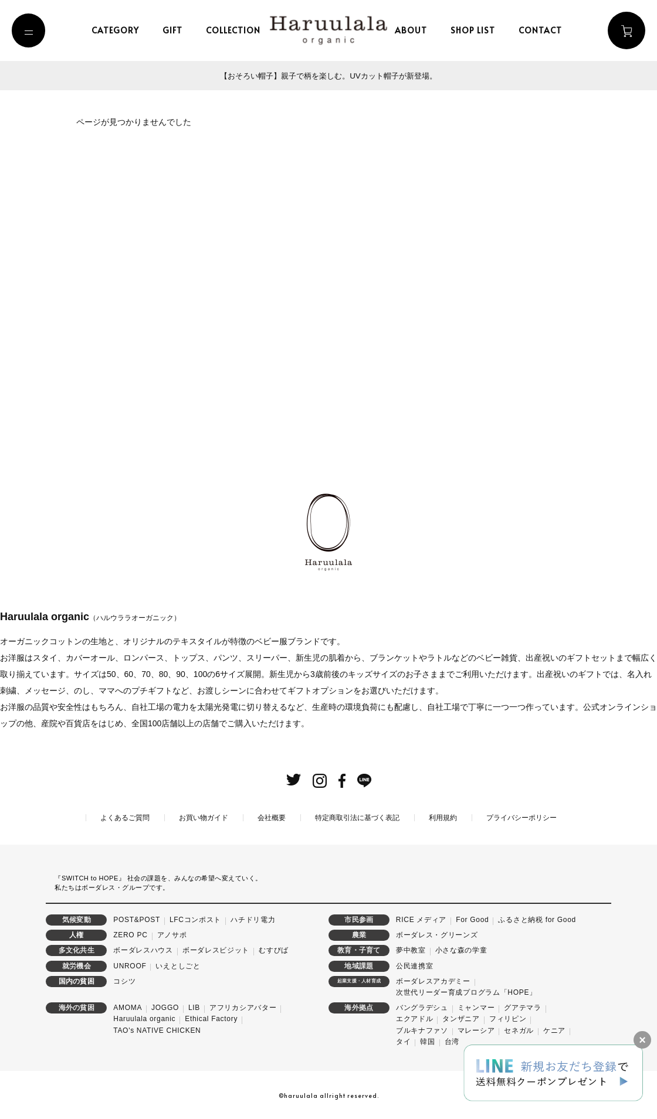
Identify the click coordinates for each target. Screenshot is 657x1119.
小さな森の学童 (461, 949)
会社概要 (272, 816)
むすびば (274, 949)
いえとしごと (177, 965)
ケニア (554, 1029)
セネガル (519, 1029)
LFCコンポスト (195, 918)
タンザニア (461, 1018)
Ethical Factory (211, 1018)
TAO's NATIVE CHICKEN (157, 1029)
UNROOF (129, 965)
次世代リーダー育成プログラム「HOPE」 (466, 991)
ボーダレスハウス (143, 949)
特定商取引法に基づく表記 (357, 816)
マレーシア (476, 1029)
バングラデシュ (422, 1006)
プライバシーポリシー (521, 816)
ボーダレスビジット (215, 949)
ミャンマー (476, 1006)
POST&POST (136, 918)
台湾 (452, 1040)
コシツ (124, 980)
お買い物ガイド (203, 816)
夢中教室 (411, 949)
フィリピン (508, 1018)
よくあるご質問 (125, 816)
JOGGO (165, 1006)
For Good (472, 918)
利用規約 (443, 816)
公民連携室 (415, 965)
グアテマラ (522, 1006)
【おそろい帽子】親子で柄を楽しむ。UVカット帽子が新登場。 (328, 75)
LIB (194, 1006)
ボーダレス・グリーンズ (437, 934)
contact (542, 30)
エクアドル (415, 1018)
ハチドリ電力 (253, 918)
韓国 (427, 1040)
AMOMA (127, 1006)
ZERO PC (130, 934)
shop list (474, 30)
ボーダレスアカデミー (433, 980)
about (413, 30)
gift (174, 30)
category (117, 30)
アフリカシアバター (242, 1006)
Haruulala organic (144, 1018)
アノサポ (172, 934)
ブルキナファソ (422, 1029)
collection (235, 30)
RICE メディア (421, 918)
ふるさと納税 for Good (537, 918)
